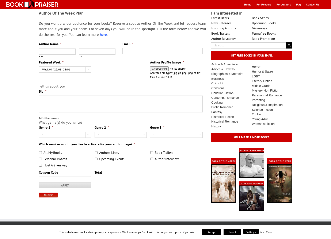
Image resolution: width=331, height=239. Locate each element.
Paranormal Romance (267, 95)
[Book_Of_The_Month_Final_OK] (223, 159)
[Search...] (248, 45)
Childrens (217, 88)
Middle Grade (261, 86)
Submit (48, 195)
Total (98, 172)
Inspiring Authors (223, 28)
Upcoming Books (264, 23)
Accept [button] (212, 232)
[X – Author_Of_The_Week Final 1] (251, 183)
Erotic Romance (222, 107)
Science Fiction (262, 109)
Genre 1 (46, 127)
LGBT (256, 76)
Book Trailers (164, 152)
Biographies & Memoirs (227, 74)
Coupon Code (48, 172)
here (103, 34)
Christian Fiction (222, 93)
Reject (232, 232)
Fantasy (216, 112)
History (216, 126)
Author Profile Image (167, 62)
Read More (266, 232)
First (41, 56)
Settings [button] (251, 232)
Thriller (256, 114)
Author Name (50, 44)
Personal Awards (55, 159)
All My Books (52, 152)
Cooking (217, 102)
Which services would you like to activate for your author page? (87, 144)
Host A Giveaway (55, 165)
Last (81, 56)
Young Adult (260, 119)
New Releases (221, 23)
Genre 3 (157, 127)
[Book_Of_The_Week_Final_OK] (279, 159)
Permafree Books (264, 33)
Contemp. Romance (225, 97)
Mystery (257, 90)
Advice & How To (223, 69)
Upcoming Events (112, 159)
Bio (42, 91)
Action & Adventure (224, 64)
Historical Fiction (222, 117)
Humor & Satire (262, 71)
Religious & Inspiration (267, 105)
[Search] (289, 45)
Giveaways (259, 28)
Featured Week (51, 62)
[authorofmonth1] (251, 149)
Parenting (258, 100)
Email (127, 44)
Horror (256, 66)
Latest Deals (220, 18)
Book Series (260, 18)
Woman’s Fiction (263, 124)
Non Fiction (271, 90)
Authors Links (109, 152)
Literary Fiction (262, 81)
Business (217, 78)
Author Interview (167, 159)
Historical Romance (224, 121)
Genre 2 (102, 127)
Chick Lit (217, 83)
